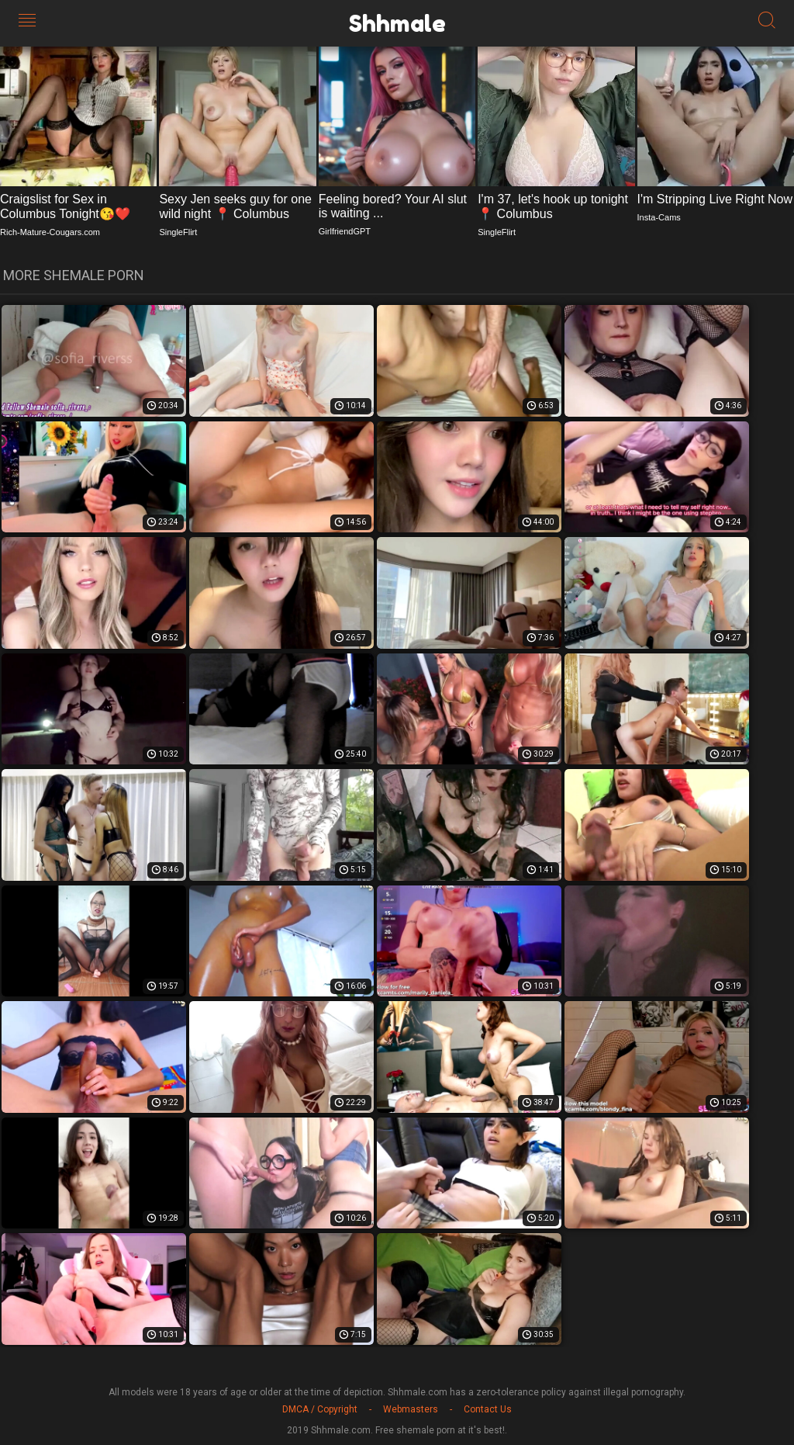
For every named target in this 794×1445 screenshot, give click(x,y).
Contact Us (488, 1409)
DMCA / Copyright (319, 1409)
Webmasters (410, 1409)
